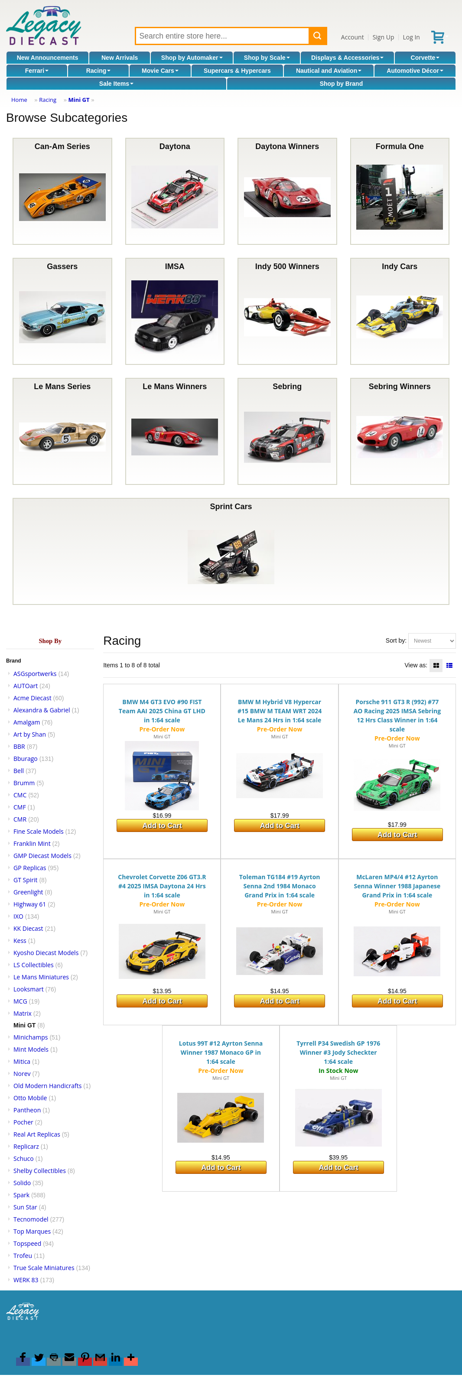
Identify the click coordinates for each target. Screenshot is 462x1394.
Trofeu (22, 1255)
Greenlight (28, 892)
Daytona (174, 191)
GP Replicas (29, 868)
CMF (19, 807)
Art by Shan (29, 734)
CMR (19, 819)
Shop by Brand (341, 83)
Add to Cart (162, 826)
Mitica (21, 1061)
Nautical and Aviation (328, 70)
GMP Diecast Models (42, 855)
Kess (19, 940)
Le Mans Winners (174, 431)
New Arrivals (119, 57)
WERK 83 (26, 1280)
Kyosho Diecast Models (45, 953)
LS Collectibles (33, 965)
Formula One (399, 191)
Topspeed (27, 1243)
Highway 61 (29, 904)
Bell (18, 771)
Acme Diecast (32, 698)
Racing (98, 70)
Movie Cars (160, 70)
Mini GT (78, 100)
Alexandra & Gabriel (41, 710)
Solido (22, 1183)
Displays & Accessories (347, 57)
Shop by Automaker (192, 57)
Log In (411, 37)
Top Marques (32, 1231)
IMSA (174, 311)
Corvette (425, 57)
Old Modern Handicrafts (47, 1086)
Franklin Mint (32, 843)
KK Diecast (28, 928)
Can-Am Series (62, 191)
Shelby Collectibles (39, 1171)
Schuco (23, 1158)
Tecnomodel (31, 1219)
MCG (20, 1001)
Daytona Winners (287, 191)
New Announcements (47, 57)
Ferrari (37, 70)
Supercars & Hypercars (237, 70)
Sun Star (25, 1207)
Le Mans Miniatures (41, 977)
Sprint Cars (231, 551)
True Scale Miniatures (44, 1268)
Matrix (22, 1013)
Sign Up (383, 37)
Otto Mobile (30, 1098)
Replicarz (26, 1146)
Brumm (24, 783)
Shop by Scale (267, 57)
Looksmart (28, 989)
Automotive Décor (415, 70)
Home (19, 100)
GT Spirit (25, 880)
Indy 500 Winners (287, 311)
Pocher (23, 1122)
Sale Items (116, 83)
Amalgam (26, 722)
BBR (19, 746)
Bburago (25, 758)
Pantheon (27, 1110)
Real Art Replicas (36, 1134)
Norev (22, 1073)
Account (352, 37)
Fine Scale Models (38, 831)
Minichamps (30, 1037)
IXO (18, 916)
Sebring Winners (399, 431)
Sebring (287, 431)
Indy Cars (399, 311)
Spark (21, 1195)
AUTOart (25, 686)
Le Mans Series (62, 431)
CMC (19, 795)
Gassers (62, 311)
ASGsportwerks (35, 673)
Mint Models (31, 1049)
